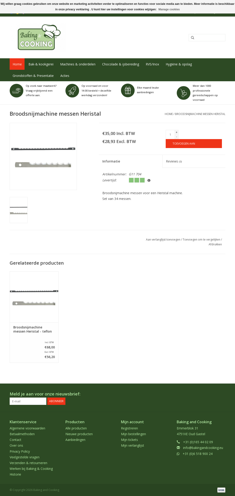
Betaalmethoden (22, 434)
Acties (64, 75)
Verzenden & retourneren (28, 463)
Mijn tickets (129, 439)
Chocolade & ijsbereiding (120, 64)
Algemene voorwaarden (27, 428)
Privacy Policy (20, 451)
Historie (15, 474)
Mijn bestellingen (133, 434)
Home (17, 64)
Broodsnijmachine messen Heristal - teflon (32, 329)
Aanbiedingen (75, 439)
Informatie (111, 161)
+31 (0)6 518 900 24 (198, 453)
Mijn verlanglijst (132, 445)
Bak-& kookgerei (40, 64)
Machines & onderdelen (77, 64)
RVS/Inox (152, 64)
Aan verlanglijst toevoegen (163, 239)
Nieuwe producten (79, 434)
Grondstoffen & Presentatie (33, 75)
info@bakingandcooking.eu (203, 448)
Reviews (174, 161)
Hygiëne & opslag (179, 64)
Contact (15, 439)
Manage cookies (169, 9)
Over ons (16, 445)
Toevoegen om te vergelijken (202, 239)
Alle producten (76, 428)
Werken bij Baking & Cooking (31, 468)
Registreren (129, 428)
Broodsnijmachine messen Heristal (200, 114)
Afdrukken (215, 244)
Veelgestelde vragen (24, 457)
